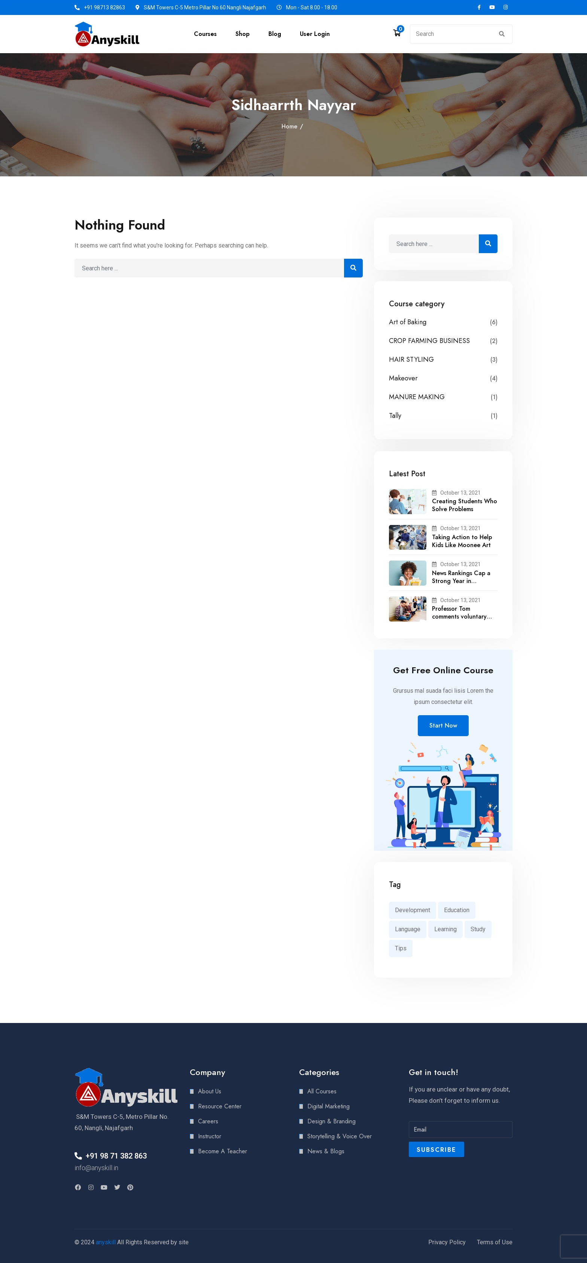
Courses (205, 34)
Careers (208, 1121)
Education (456, 910)
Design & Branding (331, 1121)
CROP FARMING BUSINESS (429, 340)
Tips (401, 948)
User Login (315, 34)
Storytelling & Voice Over (339, 1136)
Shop (242, 34)
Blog (274, 34)
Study (478, 929)
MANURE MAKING (417, 397)
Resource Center (219, 1106)
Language (407, 929)
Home (289, 126)
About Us (209, 1091)
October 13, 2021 (456, 493)
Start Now (443, 725)
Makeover (403, 378)
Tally (395, 415)
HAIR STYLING (411, 359)
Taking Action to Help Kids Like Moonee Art (462, 541)
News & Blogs (325, 1151)
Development (412, 910)
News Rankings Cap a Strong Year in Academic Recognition (462, 581)
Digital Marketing (328, 1106)
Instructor (209, 1136)
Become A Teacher (222, 1151)
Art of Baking (407, 322)
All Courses (322, 1091)
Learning (445, 929)
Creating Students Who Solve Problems (464, 505)
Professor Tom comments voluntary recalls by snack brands (463, 616)
